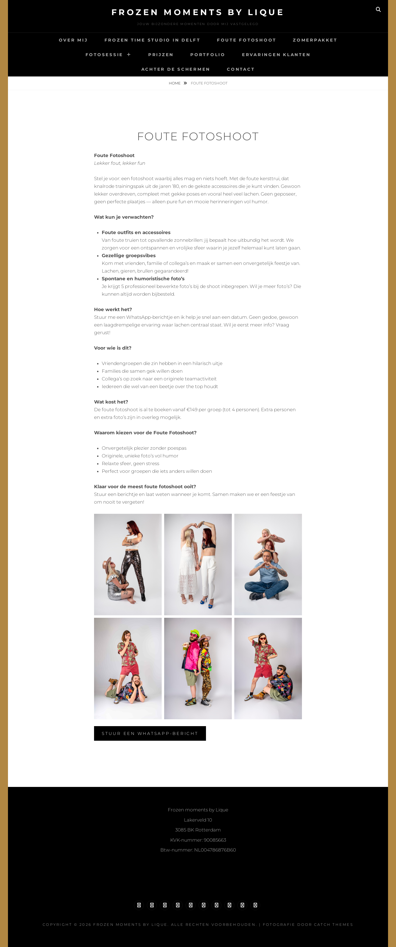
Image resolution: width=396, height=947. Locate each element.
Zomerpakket (315, 40)
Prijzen (161, 54)
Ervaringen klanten (276, 54)
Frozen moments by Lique (198, 12)
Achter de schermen (176, 69)
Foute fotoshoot (246, 40)
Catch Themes (333, 924)
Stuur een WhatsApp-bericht (150, 733)
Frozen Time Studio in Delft (152, 40)
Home (175, 83)
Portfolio (208, 54)
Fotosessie (104, 54)
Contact (241, 69)
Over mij (73, 40)
